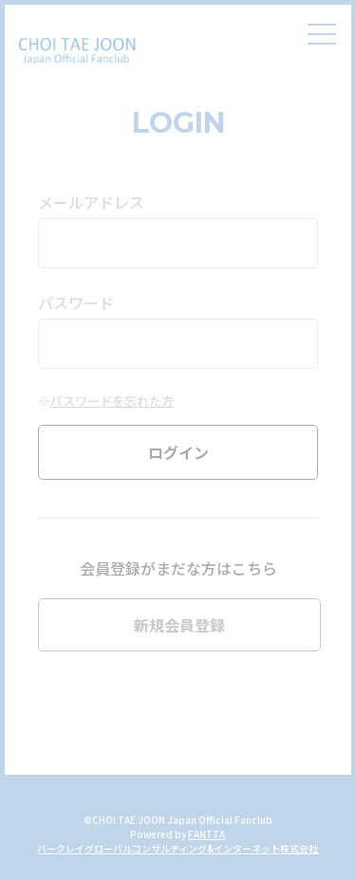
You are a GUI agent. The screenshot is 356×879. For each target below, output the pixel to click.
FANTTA (206, 834)
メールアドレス (91, 202)
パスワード (76, 302)
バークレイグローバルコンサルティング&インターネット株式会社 (177, 848)
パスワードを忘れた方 (112, 401)
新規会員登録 (179, 624)
